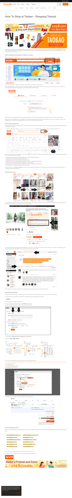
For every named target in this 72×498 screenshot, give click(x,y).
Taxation (23, 4)
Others (49, 8)
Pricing (19, 4)
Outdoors (31, 8)
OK (18, 493)
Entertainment (43, 8)
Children (37, 8)
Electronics (21, 8)
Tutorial (15, 4)
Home (27, 8)
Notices (54, 8)
